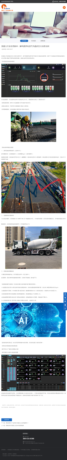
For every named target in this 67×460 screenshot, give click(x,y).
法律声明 (10, 453)
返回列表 (6, 419)
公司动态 (24, 40)
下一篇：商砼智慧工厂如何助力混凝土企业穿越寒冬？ (15, 423)
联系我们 (15, 453)
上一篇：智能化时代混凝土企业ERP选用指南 (12, 425)
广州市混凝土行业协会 (25, 449)
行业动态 (33, 40)
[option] (33, 25)
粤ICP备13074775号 (38, 455)
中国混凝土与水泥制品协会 (13, 449)
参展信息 (43, 40)
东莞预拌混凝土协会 (35, 449)
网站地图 (5, 453)
